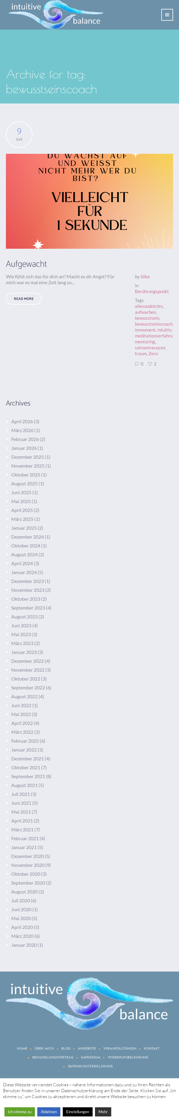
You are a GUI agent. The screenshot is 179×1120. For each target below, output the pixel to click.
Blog (65, 1048)
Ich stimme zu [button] (19, 1111)
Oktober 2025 (25, 474)
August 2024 (24, 554)
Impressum (90, 1057)
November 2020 (27, 865)
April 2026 (22, 421)
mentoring (145, 341)
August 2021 (24, 785)
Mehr (103, 1111)
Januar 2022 (24, 749)
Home (22, 1048)
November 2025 (27, 465)
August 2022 (24, 696)
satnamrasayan (150, 347)
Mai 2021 (21, 811)
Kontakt (151, 1048)
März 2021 (22, 829)
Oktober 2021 (25, 767)
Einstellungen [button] (77, 1111)
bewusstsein (147, 318)
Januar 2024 (24, 572)
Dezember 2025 (27, 457)
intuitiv (164, 329)
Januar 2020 (24, 945)
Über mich (44, 1048)
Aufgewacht (26, 264)
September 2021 (28, 776)
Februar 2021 (25, 838)
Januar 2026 (24, 448)
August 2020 (24, 891)
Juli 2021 (20, 794)
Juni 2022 (21, 705)
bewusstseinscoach (153, 324)
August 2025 (24, 483)
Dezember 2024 (27, 536)
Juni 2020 (21, 909)
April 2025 (22, 510)
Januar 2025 (24, 528)
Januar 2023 (24, 652)
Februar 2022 (25, 741)
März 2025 (22, 519)
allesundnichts (149, 306)
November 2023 (27, 590)
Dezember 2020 (27, 856)
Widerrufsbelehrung (128, 1057)
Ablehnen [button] (49, 1111)
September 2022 (28, 687)
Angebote (87, 1048)
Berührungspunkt (152, 291)
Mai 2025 (21, 501)
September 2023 (28, 607)
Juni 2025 (21, 492)
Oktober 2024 (25, 545)
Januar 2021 (24, 847)
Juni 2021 (21, 803)
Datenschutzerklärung (90, 1066)
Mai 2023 (21, 634)
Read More (24, 299)
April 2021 (22, 820)
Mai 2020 (21, 918)
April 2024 (22, 563)
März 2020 (22, 936)
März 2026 (22, 430)
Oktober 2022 (25, 678)
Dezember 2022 (27, 661)
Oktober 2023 (25, 599)
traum (141, 353)
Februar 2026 (25, 439)
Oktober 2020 (25, 874)
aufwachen (145, 312)
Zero (153, 353)
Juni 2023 (21, 625)
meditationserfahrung (156, 335)
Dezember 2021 (27, 758)
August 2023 (24, 616)
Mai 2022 (21, 714)
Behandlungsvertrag (52, 1057)
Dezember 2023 (27, 581)
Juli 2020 (20, 900)
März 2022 (22, 732)
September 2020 (28, 882)
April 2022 (22, 723)
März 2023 (22, 643)
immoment (145, 329)
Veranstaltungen (119, 1048)
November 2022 (27, 670)
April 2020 (22, 927)
